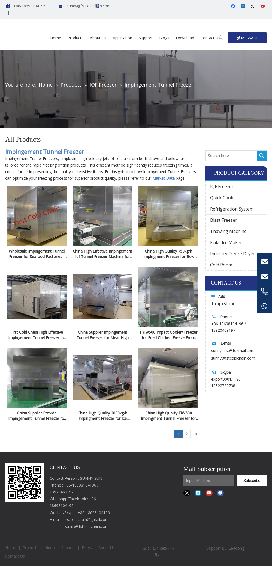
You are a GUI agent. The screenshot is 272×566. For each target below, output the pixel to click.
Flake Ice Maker (226, 242)
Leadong (236, 548)
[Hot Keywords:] (220, 38)
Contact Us (15, 556)
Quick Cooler (223, 198)
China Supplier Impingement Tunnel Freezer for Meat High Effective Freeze (103, 335)
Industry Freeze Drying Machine (238, 254)
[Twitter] (253, 6)
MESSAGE (247, 37)
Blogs (87, 547)
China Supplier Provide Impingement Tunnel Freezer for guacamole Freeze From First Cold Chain (36, 415)
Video (50, 547)
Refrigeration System (231, 209)
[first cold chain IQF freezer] (24, 482)
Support (68, 547)
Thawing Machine (228, 231)
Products (30, 547)
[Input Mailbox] (208, 480)
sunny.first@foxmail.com (233, 350)
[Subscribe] (252, 480)
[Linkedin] (243, 6)
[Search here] (231, 156)
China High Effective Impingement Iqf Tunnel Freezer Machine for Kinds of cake (102, 253)
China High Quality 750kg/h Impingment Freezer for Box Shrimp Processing (168, 253)
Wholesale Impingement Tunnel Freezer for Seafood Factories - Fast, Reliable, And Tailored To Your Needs (37, 253)
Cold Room (221, 265)
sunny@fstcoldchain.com (89, 5)
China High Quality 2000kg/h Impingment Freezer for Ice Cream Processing (102, 415)
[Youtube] (263, 6)
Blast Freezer (223, 220)
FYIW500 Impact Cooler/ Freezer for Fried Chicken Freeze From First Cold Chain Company (168, 335)
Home (10, 547)
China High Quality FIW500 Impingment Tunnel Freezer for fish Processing (168, 415)
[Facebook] (233, 6)
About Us (106, 547)
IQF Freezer (222, 186)
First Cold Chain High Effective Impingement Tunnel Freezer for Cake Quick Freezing (36, 335)
